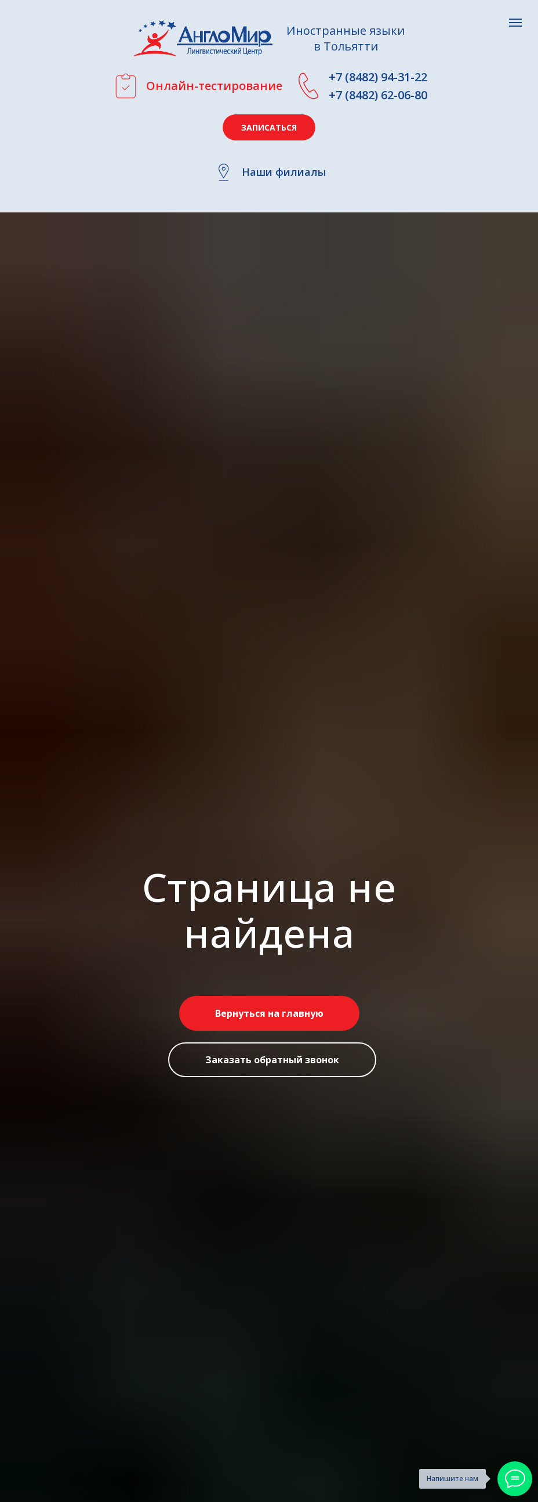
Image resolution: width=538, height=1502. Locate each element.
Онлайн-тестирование (214, 85)
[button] (269, 127)
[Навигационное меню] (515, 23)
